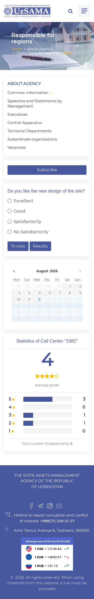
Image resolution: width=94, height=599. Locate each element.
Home (16, 49)
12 (39, 299)
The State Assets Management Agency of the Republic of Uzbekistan (47, 481)
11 (29, 299)
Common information (28, 92)
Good (19, 211)
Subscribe (47, 170)
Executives (17, 114)
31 (59, 286)
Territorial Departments (29, 130)
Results (40, 246)
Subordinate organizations (32, 139)
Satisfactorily (27, 221)
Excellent (23, 200)
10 (18, 299)
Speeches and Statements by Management (35, 103)
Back (67, 53)
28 (28, 286)
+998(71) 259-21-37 (57, 520)
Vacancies (17, 147)
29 (39, 286)
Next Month (80, 271)
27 (18, 286)
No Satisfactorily (31, 231)
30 (49, 286)
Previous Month (13, 271)
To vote (18, 246)
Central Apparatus (25, 122)
